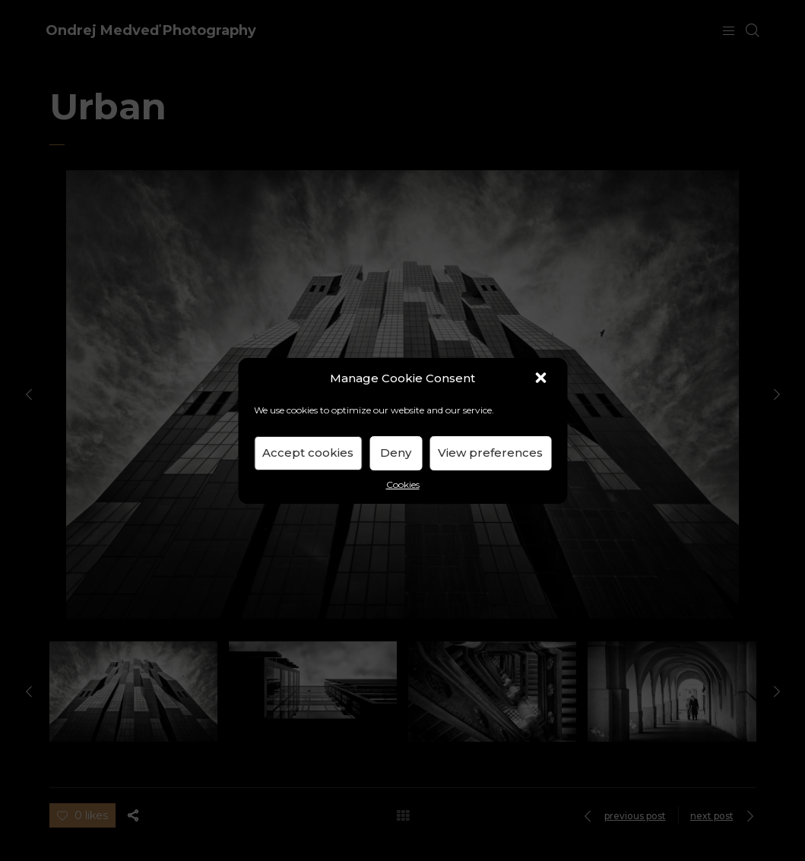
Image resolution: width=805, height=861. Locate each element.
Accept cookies (307, 452)
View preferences (490, 452)
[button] (542, 379)
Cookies (403, 484)
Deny (395, 452)
